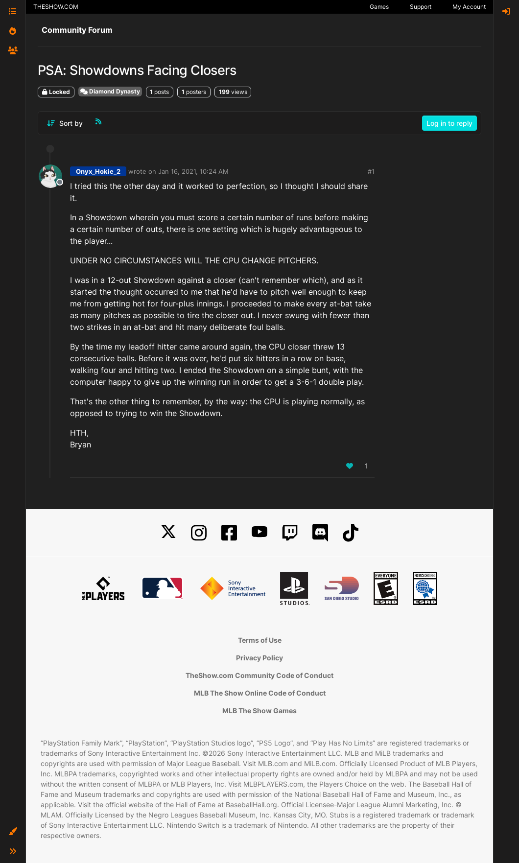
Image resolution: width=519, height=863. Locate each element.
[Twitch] (290, 533)
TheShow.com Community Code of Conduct (259, 675)
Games (379, 6)
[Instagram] (199, 533)
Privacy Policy (259, 657)
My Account (469, 6)
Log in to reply (449, 123)
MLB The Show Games (259, 710)
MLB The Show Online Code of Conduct (260, 693)
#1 (371, 171)
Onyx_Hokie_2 (98, 171)
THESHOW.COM (55, 6)
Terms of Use (260, 640)
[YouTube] (259, 533)
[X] (168, 533)
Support (420, 6)
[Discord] (320, 533)
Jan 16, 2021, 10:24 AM (193, 171)
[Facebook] (229, 533)
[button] (13, 832)
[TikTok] (350, 533)
